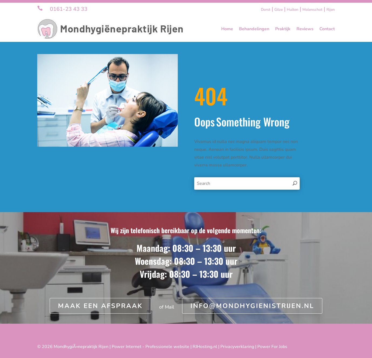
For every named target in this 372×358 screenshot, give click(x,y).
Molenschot (312, 9)
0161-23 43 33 (68, 9)
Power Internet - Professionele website (150, 347)
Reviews (304, 29)
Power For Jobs (272, 347)
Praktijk (283, 29)
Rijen (330, 9)
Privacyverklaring (237, 347)
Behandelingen (254, 29)
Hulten (292, 9)
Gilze (278, 9)
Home (227, 29)
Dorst (265, 9)
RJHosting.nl (205, 347)
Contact (327, 29)
